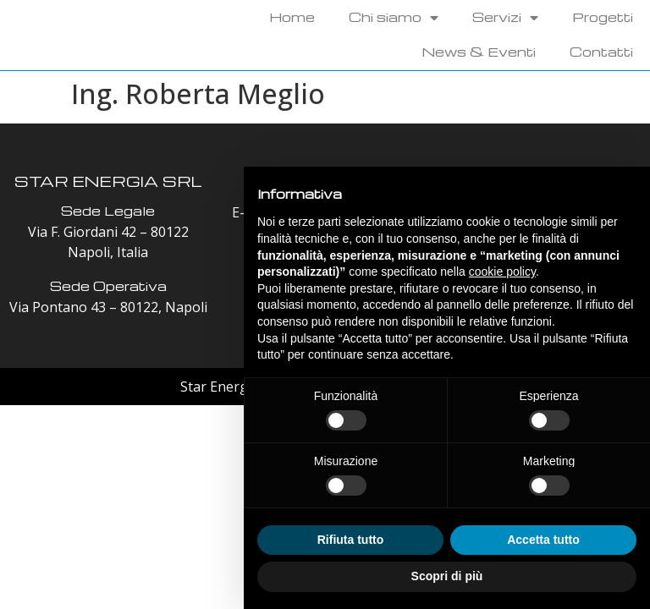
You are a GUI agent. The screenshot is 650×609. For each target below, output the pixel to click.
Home (292, 16)
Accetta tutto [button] (543, 539)
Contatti (601, 51)
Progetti (602, 16)
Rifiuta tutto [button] (350, 539)
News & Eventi (478, 51)
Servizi (505, 16)
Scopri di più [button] (447, 576)
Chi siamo (393, 16)
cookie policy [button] (502, 271)
